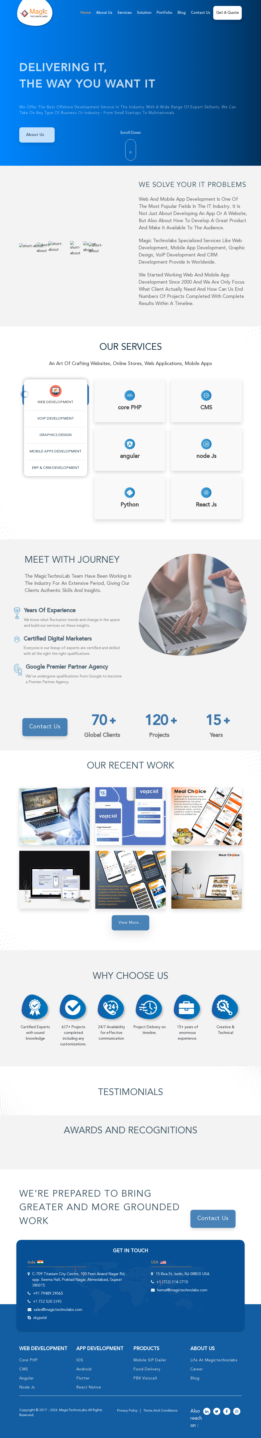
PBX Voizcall (145, 1378)
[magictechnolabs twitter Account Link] (217, 1412)
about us (104, 13)
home (85, 13)
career (196, 1369)
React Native (88, 1387)
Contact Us (200, 13)
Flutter (83, 1378)
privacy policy (127, 1410)
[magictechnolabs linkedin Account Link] (207, 1412)
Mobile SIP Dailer (149, 1360)
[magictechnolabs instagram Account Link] (237, 1412)
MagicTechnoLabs (73, 1410)
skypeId (40, 1318)
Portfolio (164, 13)
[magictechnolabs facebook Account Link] (227, 1412)
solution (144, 13)
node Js (27, 1387)
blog (194, 1378)
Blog (182, 13)
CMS (23, 1369)
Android (84, 1369)
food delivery (146, 1369)
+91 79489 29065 (48, 1294)
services (124, 13)
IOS (79, 1360)
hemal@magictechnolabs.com (182, 1290)
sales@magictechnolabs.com (58, 1310)
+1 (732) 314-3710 (172, 1282)
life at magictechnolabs (213, 1360)
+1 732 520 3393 (47, 1302)
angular (26, 1378)
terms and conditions (160, 1410)
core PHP (28, 1360)
